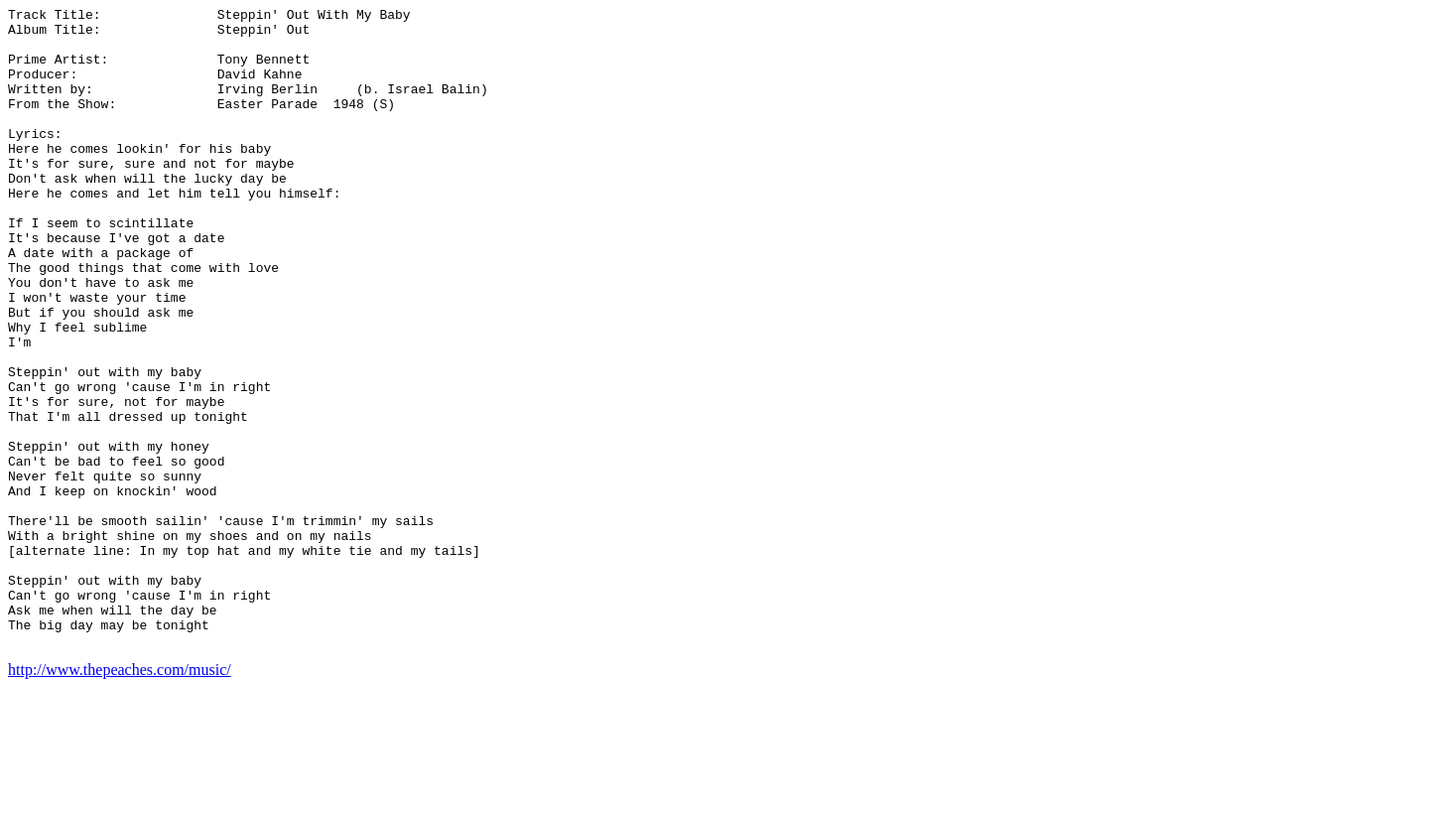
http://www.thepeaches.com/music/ (119, 797)
